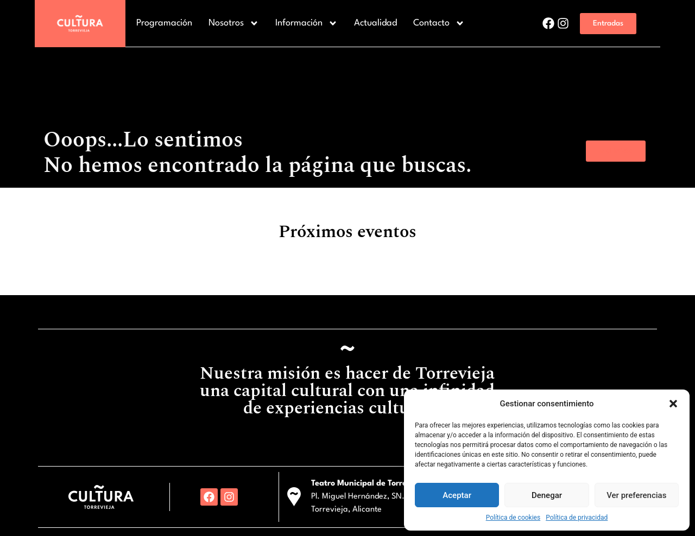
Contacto (439, 23)
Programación (164, 23)
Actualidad (375, 23)
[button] (673, 403)
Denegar (547, 495)
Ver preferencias (636, 495)
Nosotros (233, 23)
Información (306, 23)
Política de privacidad (577, 517)
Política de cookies (513, 517)
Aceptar (457, 495)
